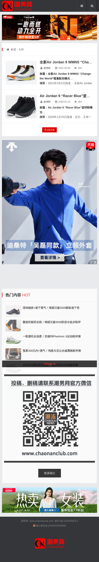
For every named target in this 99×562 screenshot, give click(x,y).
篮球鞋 (47, 68)
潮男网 (24, 521)
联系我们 (49, 473)
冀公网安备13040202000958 (51, 525)
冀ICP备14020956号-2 (66, 521)
